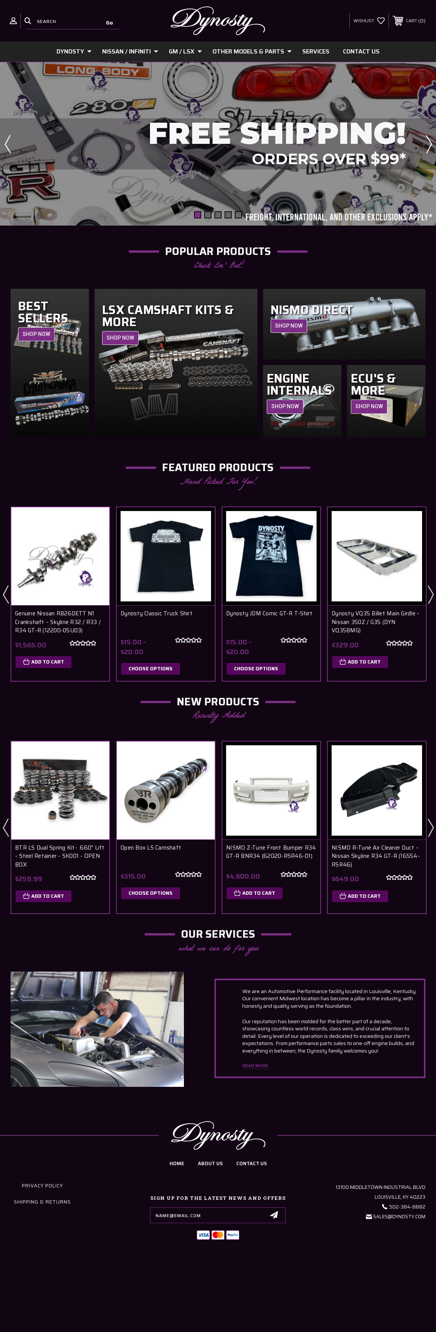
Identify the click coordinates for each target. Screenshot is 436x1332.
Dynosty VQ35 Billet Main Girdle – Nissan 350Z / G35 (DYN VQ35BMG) (375, 622)
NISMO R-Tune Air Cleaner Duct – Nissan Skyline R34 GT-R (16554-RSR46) (376, 856)
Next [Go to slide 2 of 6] (430, 827)
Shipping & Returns (42, 1202)
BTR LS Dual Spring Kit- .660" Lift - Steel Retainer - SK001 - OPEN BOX (60, 856)
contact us (251, 1163)
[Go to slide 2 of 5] (207, 214)
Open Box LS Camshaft (151, 848)
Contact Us (361, 51)
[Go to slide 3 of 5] (218, 214)
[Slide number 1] (218, 144)
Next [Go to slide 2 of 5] (428, 143)
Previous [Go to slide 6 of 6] (5, 827)
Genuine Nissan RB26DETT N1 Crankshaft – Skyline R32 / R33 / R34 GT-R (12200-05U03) (58, 622)
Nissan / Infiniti (130, 51)
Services (315, 51)
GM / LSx (185, 51)
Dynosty (74, 51)
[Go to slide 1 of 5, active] (197, 214)
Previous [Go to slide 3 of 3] (5, 594)
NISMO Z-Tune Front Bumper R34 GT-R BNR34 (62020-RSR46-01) (271, 852)
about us (210, 1163)
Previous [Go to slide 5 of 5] (7, 143)
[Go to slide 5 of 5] (238, 214)
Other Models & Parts (252, 51)
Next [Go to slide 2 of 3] (430, 594)
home (177, 1163)
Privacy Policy (42, 1186)
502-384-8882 (407, 1207)
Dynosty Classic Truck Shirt (157, 613)
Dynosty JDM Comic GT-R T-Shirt (269, 613)
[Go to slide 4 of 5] (228, 214)
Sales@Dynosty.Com (399, 1217)
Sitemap (263, 1266)
